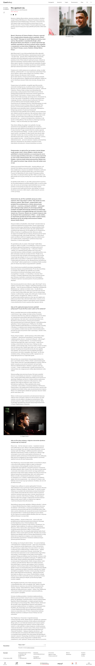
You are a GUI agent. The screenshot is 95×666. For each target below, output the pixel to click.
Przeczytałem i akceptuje (26, 647)
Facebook (83, 652)
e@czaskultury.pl (36, 658)
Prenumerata (51, 652)
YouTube (83, 655)
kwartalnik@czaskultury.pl (38, 654)
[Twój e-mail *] (30, 644)
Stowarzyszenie (74, 2)
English (66, 2)
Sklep (82, 2)
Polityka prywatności (52, 655)
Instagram (83, 654)
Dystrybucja (68, 654)
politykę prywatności (30, 647)
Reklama (68, 652)
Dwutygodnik (51, 2)
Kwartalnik (59, 2)
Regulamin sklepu (52, 654)
